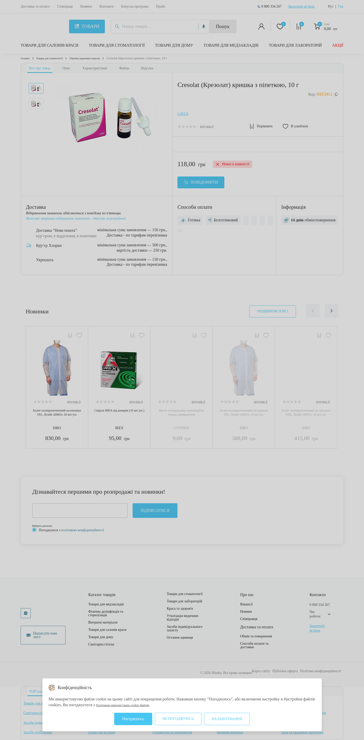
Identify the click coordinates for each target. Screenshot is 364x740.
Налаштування (227, 719)
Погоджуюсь (133, 719)
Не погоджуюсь (178, 719)
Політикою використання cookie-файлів (130, 705)
